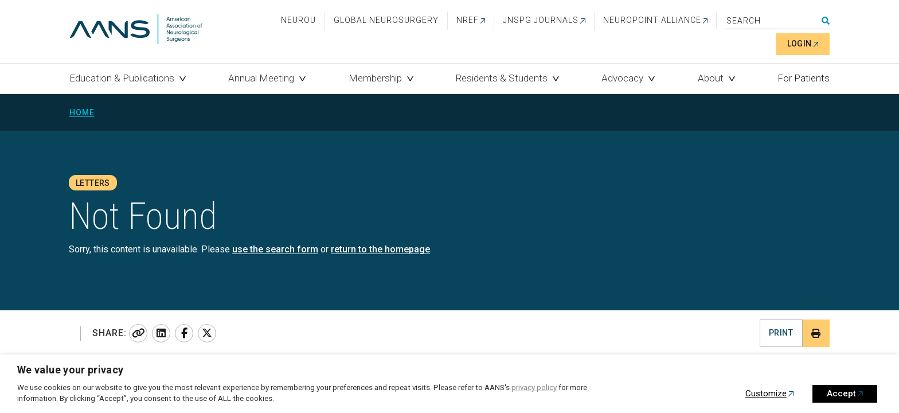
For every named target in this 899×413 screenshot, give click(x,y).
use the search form (275, 249)
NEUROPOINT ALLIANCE (652, 20)
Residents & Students (502, 78)
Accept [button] (841, 393)
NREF (467, 20)
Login (799, 43)
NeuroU (298, 20)
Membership (375, 78)
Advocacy (622, 78)
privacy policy (534, 387)
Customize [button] (766, 393)
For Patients (803, 78)
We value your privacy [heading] (70, 370)
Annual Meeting (261, 78)
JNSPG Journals (541, 20)
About (711, 78)
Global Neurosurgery (386, 20)
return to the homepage (380, 249)
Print (781, 332)
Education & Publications (121, 78)
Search (826, 21)
